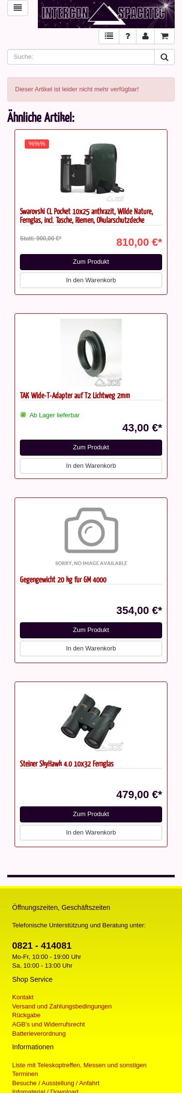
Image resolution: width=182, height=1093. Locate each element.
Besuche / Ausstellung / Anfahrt (55, 1083)
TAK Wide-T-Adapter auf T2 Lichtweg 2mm (75, 395)
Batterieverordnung (39, 1033)
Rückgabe (26, 1015)
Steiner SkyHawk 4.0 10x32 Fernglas (67, 763)
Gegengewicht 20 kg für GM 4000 (63, 579)
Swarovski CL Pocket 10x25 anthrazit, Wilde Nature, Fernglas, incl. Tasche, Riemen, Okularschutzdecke (86, 215)
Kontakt (22, 997)
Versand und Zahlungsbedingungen (62, 1006)
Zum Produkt (91, 261)
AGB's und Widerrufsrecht (48, 1024)
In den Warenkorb (91, 280)
